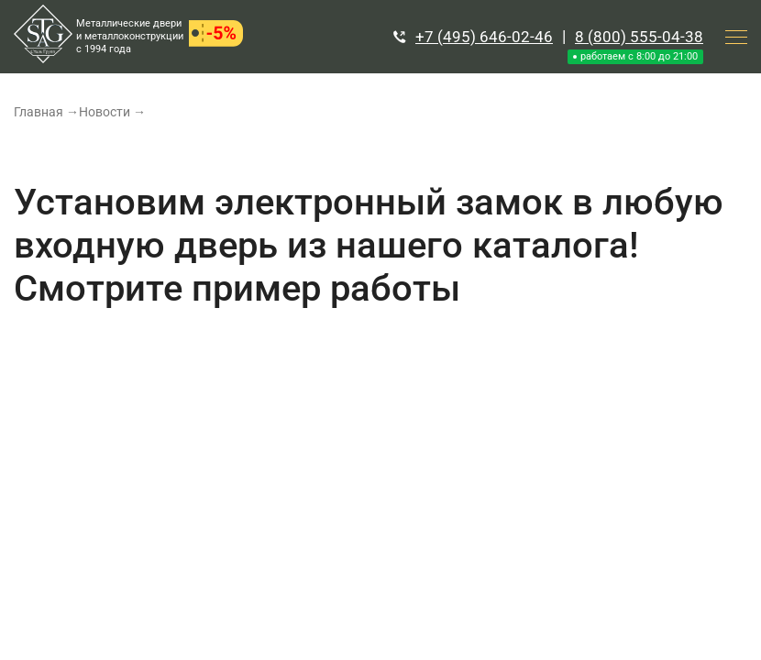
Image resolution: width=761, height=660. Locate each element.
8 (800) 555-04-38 (639, 37)
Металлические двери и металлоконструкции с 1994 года (129, 36)
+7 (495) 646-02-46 (484, 37)
